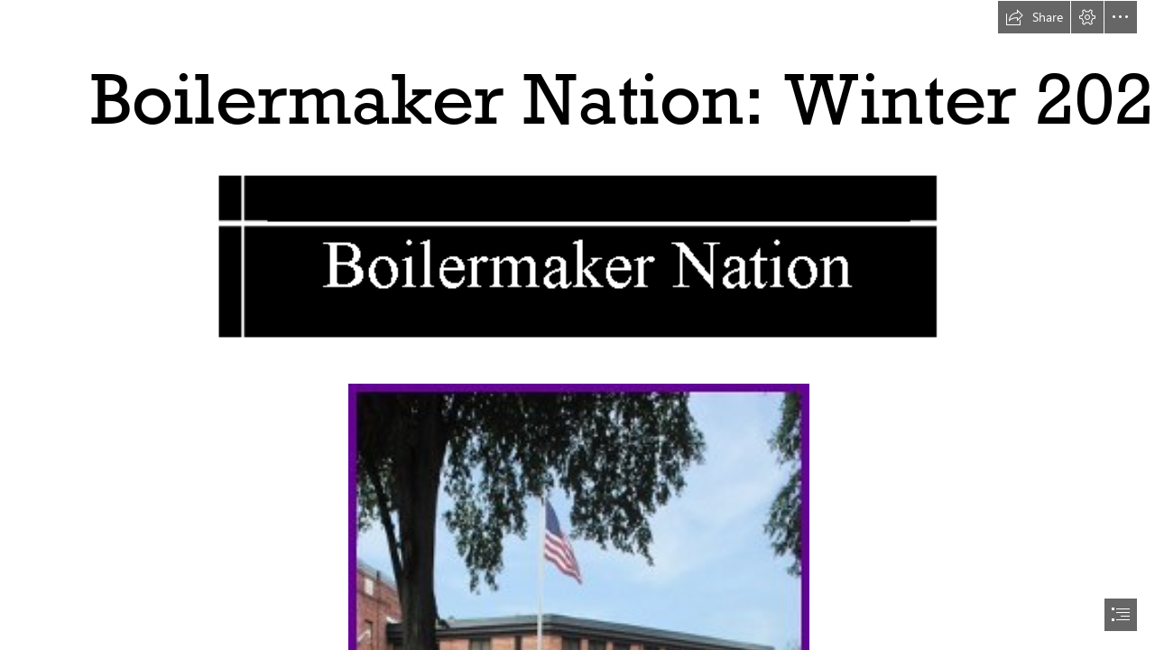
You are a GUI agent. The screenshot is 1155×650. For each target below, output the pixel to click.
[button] (1034, 17)
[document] (577, 325)
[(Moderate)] (577, 255)
